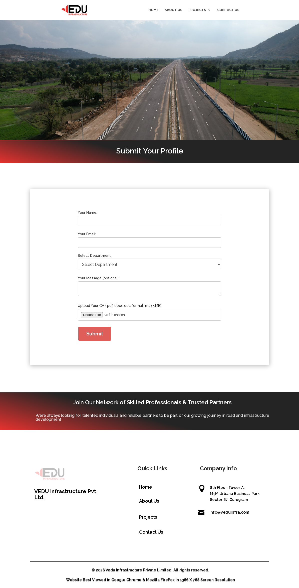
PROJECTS (197, 10)
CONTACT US (228, 10)
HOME (153, 10)
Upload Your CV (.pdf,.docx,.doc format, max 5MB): (122, 303)
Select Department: (99, 257)
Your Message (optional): (103, 278)
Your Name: (93, 219)
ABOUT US (173, 10)
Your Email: (92, 238)
